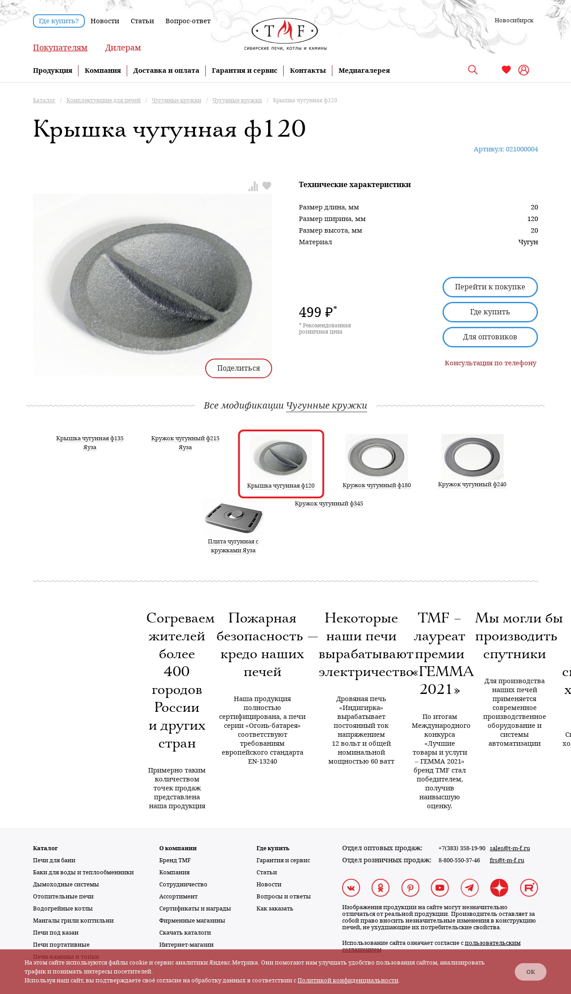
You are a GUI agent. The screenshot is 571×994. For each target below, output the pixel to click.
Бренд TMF (175, 860)
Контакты (308, 71)
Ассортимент (178, 896)
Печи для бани (54, 860)
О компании (178, 848)
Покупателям (60, 47)
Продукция (52, 71)
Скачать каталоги (185, 932)
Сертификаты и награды (195, 908)
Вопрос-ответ (188, 21)
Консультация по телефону (490, 363)
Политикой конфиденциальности (348, 980)
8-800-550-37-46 (459, 860)
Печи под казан (56, 932)
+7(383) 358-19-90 (462, 848)
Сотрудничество (183, 884)
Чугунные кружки (326, 405)
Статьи (142, 21)
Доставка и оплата (166, 71)
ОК (530, 972)
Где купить (490, 312)
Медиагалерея (364, 71)
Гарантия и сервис (244, 71)
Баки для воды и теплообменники (83, 872)
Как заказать (275, 908)
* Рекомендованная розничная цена (325, 328)
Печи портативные (61, 944)
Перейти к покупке (490, 287)
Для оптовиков (490, 337)
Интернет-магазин (186, 944)
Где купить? (59, 21)
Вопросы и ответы (284, 896)
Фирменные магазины (192, 920)
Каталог (45, 848)
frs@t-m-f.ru (507, 860)
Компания (103, 71)
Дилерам (123, 47)
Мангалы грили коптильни (73, 920)
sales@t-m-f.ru (510, 848)
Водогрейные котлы (63, 908)
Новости (105, 21)
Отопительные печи (63, 896)
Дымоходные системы (66, 884)
